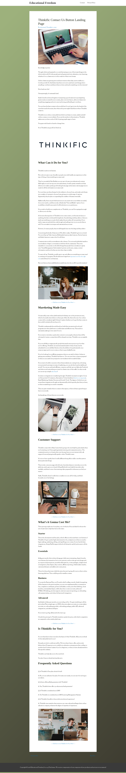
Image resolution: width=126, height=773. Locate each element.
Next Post (92, 756)
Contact (82, 3)
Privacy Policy (91, 3)
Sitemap (46, 768)
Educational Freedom (43, 3)
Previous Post (34, 756)
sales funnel (55, 372)
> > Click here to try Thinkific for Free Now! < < (63, 303)
